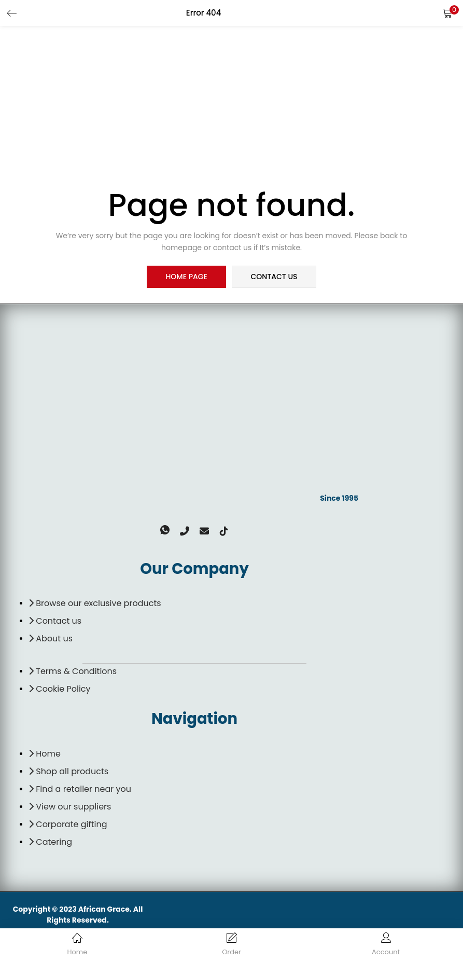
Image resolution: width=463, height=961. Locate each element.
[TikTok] (219, 546)
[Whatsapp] (169, 546)
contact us (273, 277)
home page (186, 277)
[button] (447, 13)
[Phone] (186, 546)
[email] (202, 546)
